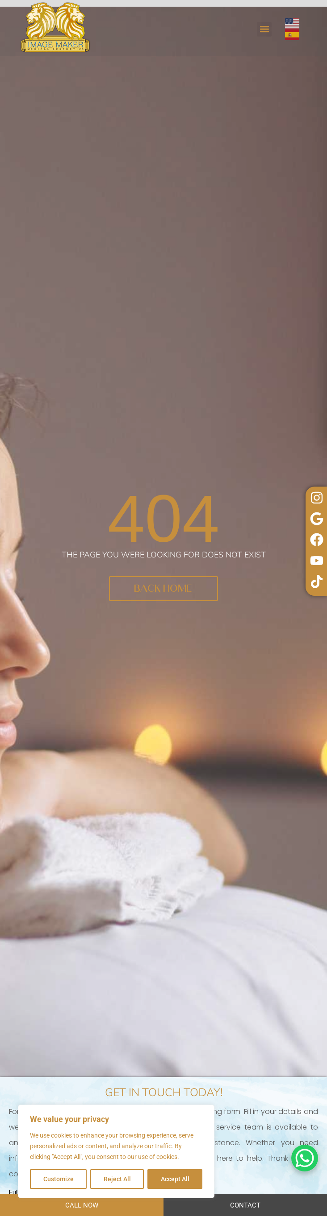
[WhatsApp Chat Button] (304, 1158)
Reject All (117, 1179)
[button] (264, 29)
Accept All (175, 1179)
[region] (116, 1151)
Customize (58, 1179)
